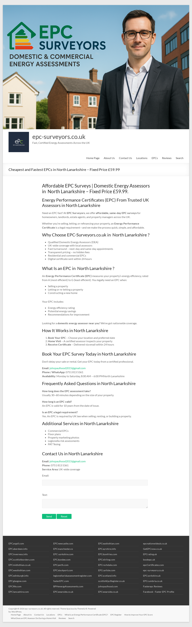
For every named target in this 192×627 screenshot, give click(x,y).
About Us (109, 158)
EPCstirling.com (106, 559)
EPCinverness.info (18, 554)
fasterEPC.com (61, 581)
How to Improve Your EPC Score (139, 614)
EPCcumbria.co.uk (152, 581)
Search (179, 158)
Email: (45, 475)
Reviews (167, 158)
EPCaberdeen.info (18, 548)
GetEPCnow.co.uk (152, 548)
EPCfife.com (15, 586)
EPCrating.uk (150, 554)
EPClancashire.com (19, 591)
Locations (141, 158)
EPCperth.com (61, 564)
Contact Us (125, 158)
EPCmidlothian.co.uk (19, 564)
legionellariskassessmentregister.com (72, 575)
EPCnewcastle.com (63, 543)
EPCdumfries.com (107, 554)
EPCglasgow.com (17, 581)
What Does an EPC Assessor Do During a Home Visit (33, 618)
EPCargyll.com (16, 543)
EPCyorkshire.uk (152, 575)
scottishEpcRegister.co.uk (111, 581)
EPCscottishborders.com (22, 559)
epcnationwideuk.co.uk (155, 543)
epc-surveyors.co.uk (58, 136)
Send (49, 516)
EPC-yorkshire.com (63, 554)
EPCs (155, 158)
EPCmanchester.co (63, 548)
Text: (45, 494)
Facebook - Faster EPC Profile (158, 591)
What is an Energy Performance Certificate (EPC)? (87, 614)
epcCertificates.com (153, 564)
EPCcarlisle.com (106, 570)
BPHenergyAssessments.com (68, 586)
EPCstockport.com (63, 570)
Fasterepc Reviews (152, 586)
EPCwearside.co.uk (63, 591)
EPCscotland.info (107, 575)
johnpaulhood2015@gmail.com (68, 368)
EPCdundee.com (62, 559)
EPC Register (117, 614)
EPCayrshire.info (107, 548)
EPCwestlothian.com (19, 570)
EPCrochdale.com (107, 564)
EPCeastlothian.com (108, 543)
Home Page (93, 158)
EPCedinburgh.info (18, 575)
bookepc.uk (149, 559)
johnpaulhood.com (108, 586)
